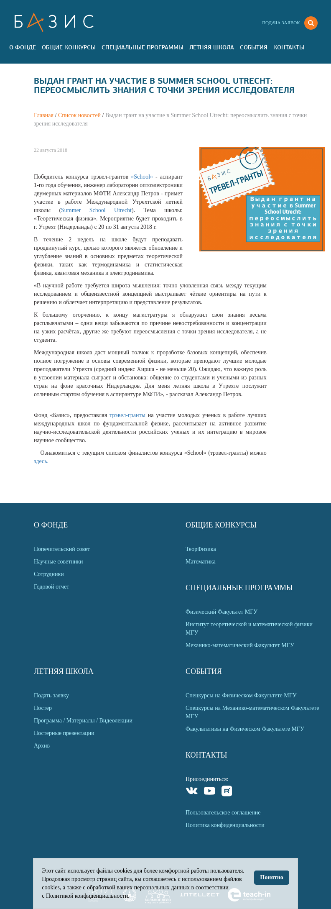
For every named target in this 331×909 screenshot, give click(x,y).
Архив (42, 746)
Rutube (227, 792)
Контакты (288, 47)
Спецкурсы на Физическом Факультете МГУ (241, 695)
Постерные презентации (64, 733)
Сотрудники (49, 574)
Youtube (209, 792)
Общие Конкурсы (69, 47)
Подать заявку (51, 695)
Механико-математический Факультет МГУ (240, 645)
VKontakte (192, 792)
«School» (143, 177)
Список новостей (79, 115)
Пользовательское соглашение (223, 812)
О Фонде (22, 47)
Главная (43, 115)
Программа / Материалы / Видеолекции (83, 720)
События (253, 47)
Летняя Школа (211, 47)
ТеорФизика (201, 549)
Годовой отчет (51, 587)
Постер (43, 708)
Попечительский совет (62, 549)
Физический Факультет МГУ (221, 612)
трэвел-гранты (128, 415)
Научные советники (58, 561)
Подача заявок (281, 22)
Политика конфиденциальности (225, 825)
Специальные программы (142, 47)
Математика (201, 561)
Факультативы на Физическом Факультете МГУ (245, 729)
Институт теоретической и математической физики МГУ (249, 628)
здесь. (41, 461)
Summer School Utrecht (96, 210)
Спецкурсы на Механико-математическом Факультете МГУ (252, 712)
